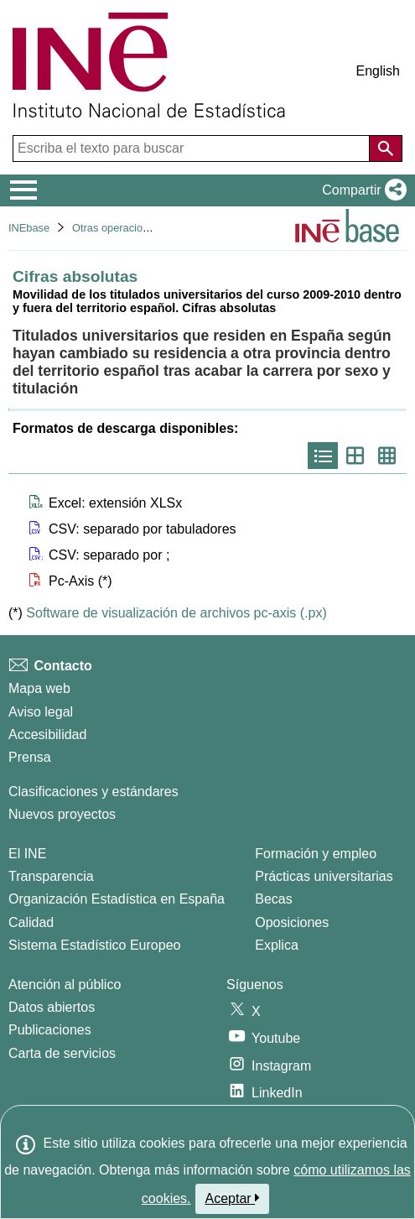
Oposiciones (292, 922)
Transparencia (51, 876)
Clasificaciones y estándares (93, 791)
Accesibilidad (47, 734)
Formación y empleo (315, 854)
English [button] (378, 71)
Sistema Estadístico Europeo (94, 945)
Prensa (29, 757)
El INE (27, 854)
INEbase (28, 227)
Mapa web (39, 688)
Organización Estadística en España (116, 899)
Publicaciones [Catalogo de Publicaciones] (49, 1030)
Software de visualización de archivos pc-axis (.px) (176, 613)
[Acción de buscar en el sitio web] (385, 148)
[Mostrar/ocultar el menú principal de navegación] (23, 190)
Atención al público (64, 984)
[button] (361, 190)
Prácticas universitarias (324, 876)
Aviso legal (40, 712)
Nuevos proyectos (62, 814)
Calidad (31, 922)
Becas (273, 899)
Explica (276, 945)
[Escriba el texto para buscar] (193, 148)
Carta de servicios (62, 1053)
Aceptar (232, 1198)
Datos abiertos (51, 1007)
